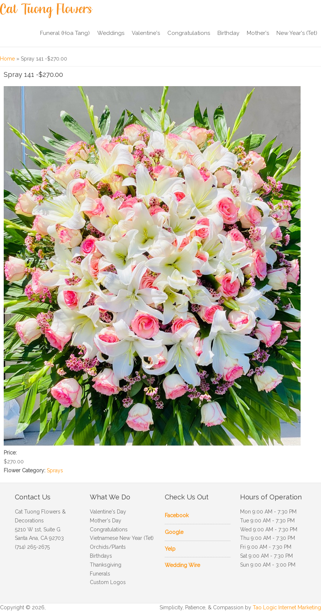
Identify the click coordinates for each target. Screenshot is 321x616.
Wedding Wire (182, 565)
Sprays (55, 470)
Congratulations (188, 33)
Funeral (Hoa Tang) (65, 33)
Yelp (170, 549)
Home (7, 59)
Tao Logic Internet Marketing (287, 607)
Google (174, 532)
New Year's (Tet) (296, 33)
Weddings (110, 33)
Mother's (258, 33)
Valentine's (146, 33)
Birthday (228, 33)
